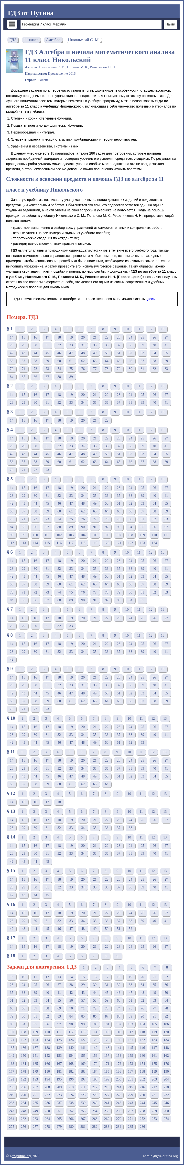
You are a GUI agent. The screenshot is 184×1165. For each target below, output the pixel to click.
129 (106, 1040)
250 (47, 1111)
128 (94, 1040)
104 (83, 535)
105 (94, 535)
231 (154, 1095)
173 (130, 1064)
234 (23, 1103)
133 (154, 1040)
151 (35, 1055)
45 (47, 353)
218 (166, 1087)
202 (142, 1079)
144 (118, 1048)
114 (35, 543)
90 (83, 527)
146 (142, 1048)
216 (142, 1087)
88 (59, 377)
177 (11, 1071)
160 (142, 1055)
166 (47, 1064)
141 (83, 1048)
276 (23, 1127)
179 (35, 1071)
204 (166, 1079)
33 (71, 345)
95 (142, 527)
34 (83, 345)
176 (166, 1064)
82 (154, 369)
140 (71, 1048)
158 (118, 1055)
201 (130, 1079)
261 (11, 1119)
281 (83, 1127)
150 (23, 1055)
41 (166, 345)
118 (82, 543)
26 (154, 337)
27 (166, 337)
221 (35, 1095)
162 (166, 1055)
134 (166, 1040)
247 (11, 1111)
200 (118, 1079)
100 (35, 535)
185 (106, 1071)
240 (94, 1103)
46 (59, 353)
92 (106, 527)
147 (154, 1048)
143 (106, 1048)
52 (130, 353)
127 (83, 1040)
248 (23, 1111)
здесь (150, 299)
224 (71, 1095)
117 (71, 543)
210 (71, 1087)
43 (23, 353)
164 (23, 1064)
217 (154, 1087)
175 (154, 1064)
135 (11, 1048)
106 (106, 535)
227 (106, 1095)
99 (23, 535)
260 (166, 1111)
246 (166, 1103)
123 (142, 543)
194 (47, 1079)
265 (59, 1119)
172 (118, 1064)
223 (59, 1095)
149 (11, 1055)
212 (94, 1087)
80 (130, 369)
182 (71, 1071)
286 (142, 1127)
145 (130, 1048)
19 (71, 337)
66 (130, 361)
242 (118, 1103)
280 (71, 1127)
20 (83, 337)
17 (47, 337)
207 (35, 1087)
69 (166, 361)
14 (11, 337)
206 (23, 1087)
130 (118, 1040)
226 (94, 1095)
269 (106, 1119)
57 (23, 361)
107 (118, 535)
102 (59, 535)
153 (59, 1055)
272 (142, 1119)
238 (71, 1103)
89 (71, 377)
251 (59, 1111)
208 (47, 1087)
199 (106, 1079)
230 (142, 1095)
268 (94, 1119)
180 (47, 1071)
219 (11, 1095)
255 (106, 1111)
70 (11, 369)
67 (142, 361)
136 (23, 1048)
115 (47, 543)
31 (47, 345)
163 (11, 1064)
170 (94, 1064)
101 (47, 535)
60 (59, 361)
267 (83, 1119)
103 (71, 535)
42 (11, 353)
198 (94, 1079)
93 (118, 527)
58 (35, 361)
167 (59, 1064)
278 (47, 1127)
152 (47, 1055)
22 (106, 337)
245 (154, 1103)
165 (35, 1064)
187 (130, 1071)
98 (11, 535)
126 (71, 1040)
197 (83, 1079)
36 (106, 345)
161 (154, 1055)
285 (130, 1127)
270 (118, 1119)
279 (59, 1127)
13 (162, 329)
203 (154, 1079)
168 (71, 1064)
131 (130, 1040)
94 (130, 527)
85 (23, 377)
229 (130, 1095)
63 (95, 361)
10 (127, 329)
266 (71, 1119)
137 (35, 1048)
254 (94, 1111)
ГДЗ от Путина (31, 13)
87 (47, 377)
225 (83, 1095)
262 (23, 1119)
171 (106, 1064)
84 (11, 377)
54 (154, 353)
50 (106, 353)
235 (35, 1103)
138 (47, 1048)
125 (59, 1040)
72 (35, 369)
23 (118, 337)
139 (59, 1048)
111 (166, 535)
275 (11, 1127)
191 (11, 1079)
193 (35, 1079)
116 (59, 543)
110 (154, 535)
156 (94, 1055)
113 (23, 543)
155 (83, 1055)
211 (82, 1087)
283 (106, 1127)
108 (130, 535)
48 (83, 353)
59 (47, 361)
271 (130, 1119)
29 (23, 345)
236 (47, 1103)
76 (83, 369)
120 (106, 543)
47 (71, 353)
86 (35, 377)
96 (154, 527)
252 (71, 1111)
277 (35, 1127)
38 (130, 345)
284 (118, 1127)
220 (23, 1095)
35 (95, 345)
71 (23, 369)
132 (142, 1040)
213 (106, 1087)
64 (106, 361)
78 (106, 369)
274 (166, 1119)
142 (94, 1048)
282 (94, 1127)
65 (118, 361)
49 (95, 353)
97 (166, 527)
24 (130, 337)
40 (154, 345)
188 (142, 1071)
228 (118, 1095)
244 (142, 1103)
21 (95, 337)
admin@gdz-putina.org (160, 1156)
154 (71, 1055)
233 (11, 1103)
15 (23, 337)
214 (118, 1087)
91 (95, 527)
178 (23, 1071)
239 (83, 1103)
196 (71, 1079)
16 (35, 337)
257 (130, 1111)
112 (11, 543)
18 (59, 337)
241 (106, 1103)
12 (150, 329)
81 (142, 369)
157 (106, 1055)
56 (11, 361)
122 (130, 543)
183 (83, 1071)
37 (118, 345)
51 (118, 353)
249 (35, 1111)
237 (59, 1103)
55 (166, 353)
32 (59, 345)
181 (59, 1071)
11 (138, 329)
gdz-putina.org (21, 1156)
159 (130, 1055)
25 (142, 337)
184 (94, 1071)
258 (142, 1111)
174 (142, 1064)
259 (154, 1111)
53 (142, 353)
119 (94, 543)
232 (166, 1095)
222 (47, 1095)
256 (118, 1111)
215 (130, 1087)
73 (47, 369)
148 (166, 1048)
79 (118, 369)
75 (71, 369)
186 (118, 1071)
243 (130, 1103)
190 (166, 1071)
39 (142, 345)
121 (118, 543)
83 (166, 369)
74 (59, 369)
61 (71, 361)
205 (11, 1087)
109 (142, 535)
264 (47, 1119)
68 (154, 361)
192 (23, 1079)
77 (95, 369)
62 (83, 361)
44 (35, 353)
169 (83, 1064)
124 (154, 543)
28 (11, 345)
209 (59, 1087)
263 (35, 1119)
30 (35, 345)
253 (83, 1111)
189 (154, 1071)
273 (154, 1119)
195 (59, 1079)
